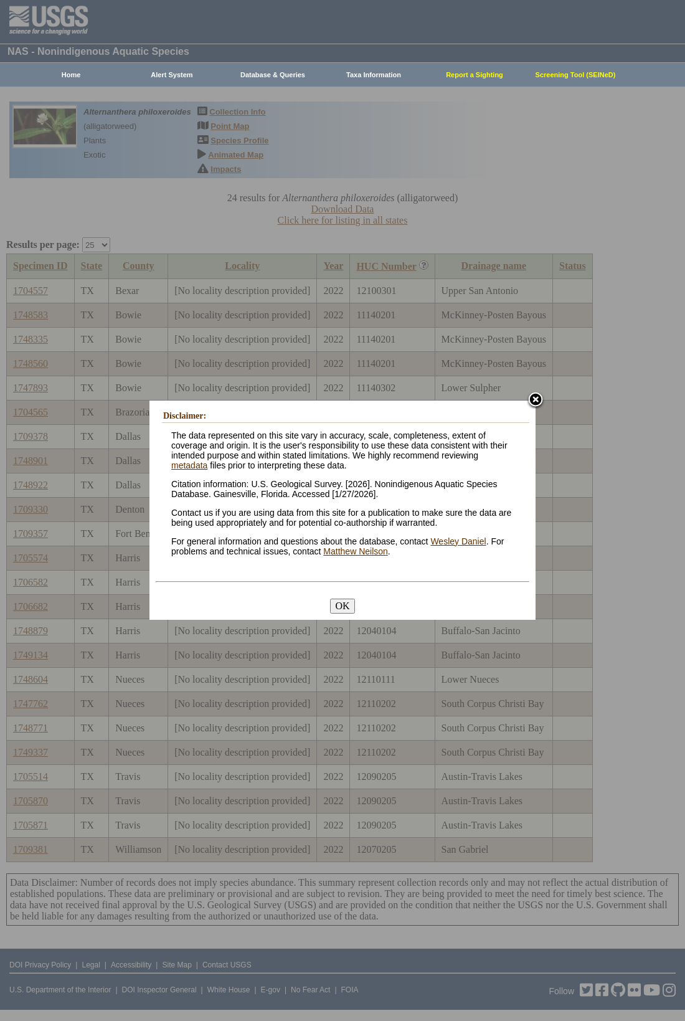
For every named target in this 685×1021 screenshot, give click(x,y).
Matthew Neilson (355, 551)
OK (342, 606)
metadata (189, 465)
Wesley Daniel (458, 541)
